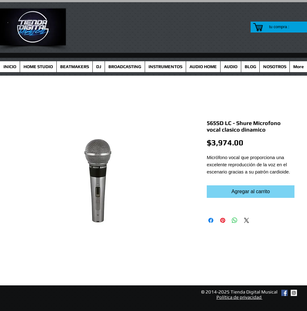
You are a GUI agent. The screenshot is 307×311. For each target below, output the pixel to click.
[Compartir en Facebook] (211, 220)
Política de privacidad (239, 297)
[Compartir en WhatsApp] (234, 220)
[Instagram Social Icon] (294, 293)
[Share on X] (246, 220)
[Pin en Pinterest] (222, 220)
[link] (283, 26)
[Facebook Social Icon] (284, 293)
